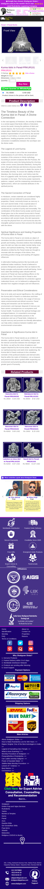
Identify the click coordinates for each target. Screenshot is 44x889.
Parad (3, 25)
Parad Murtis (12, 25)
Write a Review (29, 73)
